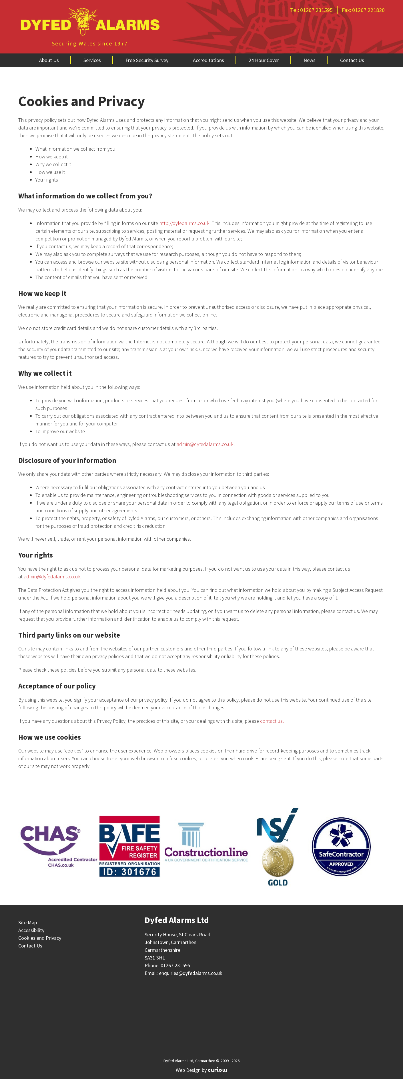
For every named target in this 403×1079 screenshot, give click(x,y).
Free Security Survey (146, 60)
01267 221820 (368, 9)
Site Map (27, 922)
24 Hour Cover (264, 60)
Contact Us (352, 60)
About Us (49, 60)
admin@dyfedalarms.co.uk (205, 444)
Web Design (188, 1070)
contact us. (272, 721)
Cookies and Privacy (39, 938)
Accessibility (31, 930)
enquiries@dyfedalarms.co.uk (190, 973)
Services (92, 60)
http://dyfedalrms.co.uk (184, 223)
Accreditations (208, 60)
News (310, 60)
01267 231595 (316, 9)
